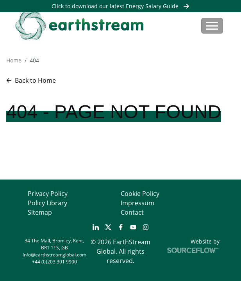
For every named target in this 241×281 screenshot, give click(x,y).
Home (13, 60)
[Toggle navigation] (212, 26)
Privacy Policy (48, 193)
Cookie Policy (140, 193)
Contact (132, 212)
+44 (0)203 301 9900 (54, 261)
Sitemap (40, 212)
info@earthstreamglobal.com (54, 254)
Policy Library (47, 203)
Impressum (137, 203)
